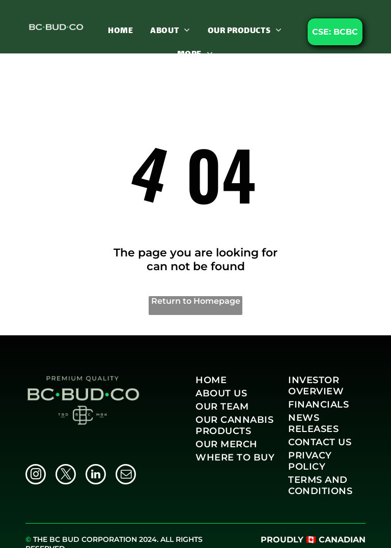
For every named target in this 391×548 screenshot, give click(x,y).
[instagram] (35, 475)
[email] (126, 475)
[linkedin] (96, 475)
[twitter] (65, 475)
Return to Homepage (195, 301)
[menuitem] (120, 30)
